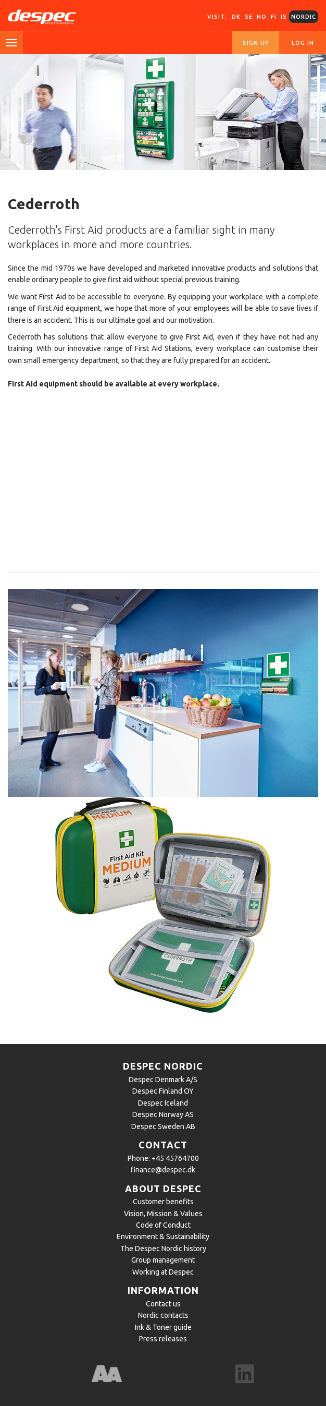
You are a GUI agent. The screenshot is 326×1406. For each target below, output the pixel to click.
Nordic (303, 17)
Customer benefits (163, 1201)
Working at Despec (163, 1272)
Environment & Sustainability (163, 1236)
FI (274, 17)
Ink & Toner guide (163, 1327)
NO (262, 17)
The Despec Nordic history (163, 1248)
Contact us (163, 1304)
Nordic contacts (163, 1315)
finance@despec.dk (163, 1170)
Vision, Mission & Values (163, 1213)
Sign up (256, 43)
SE (249, 17)
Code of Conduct (163, 1225)
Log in (303, 43)
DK (236, 17)
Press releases (163, 1339)
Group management (163, 1260)
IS (284, 17)
